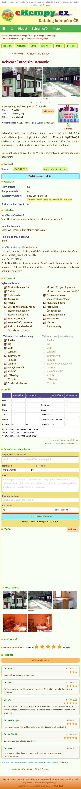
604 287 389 (20, 169)
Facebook (45, 779)
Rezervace (45, 46)
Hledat (22, 28)
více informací (43, 5)
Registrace (27, 782)
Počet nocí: (40, 465)
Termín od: (7, 465)
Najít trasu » (48, 111)
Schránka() (40, 28)
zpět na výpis (19, 53)
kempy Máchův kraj (47, 35)
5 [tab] (49, 102)
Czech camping (17, 779)
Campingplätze (32, 779)
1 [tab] (31, 102)
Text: (4, 475)
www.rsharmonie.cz (54, 169)
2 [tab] (36, 102)
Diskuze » (64, 762)
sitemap (37, 782)
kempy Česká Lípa (29, 35)
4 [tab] (44, 102)
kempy (6, 779)
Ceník (33, 46)
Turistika (30, 247)
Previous (3, 84)
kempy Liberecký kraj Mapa (13, 39)
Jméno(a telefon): (10, 496)
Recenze (71, 46)
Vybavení (21, 46)
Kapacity (7, 46)
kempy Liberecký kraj (10, 35)
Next (78, 84)
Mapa (57, 28)
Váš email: (7, 505)
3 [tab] (40, 102)
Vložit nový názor (40, 660)
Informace (65, 779)
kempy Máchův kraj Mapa (37, 39)
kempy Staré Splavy (38, 53)
